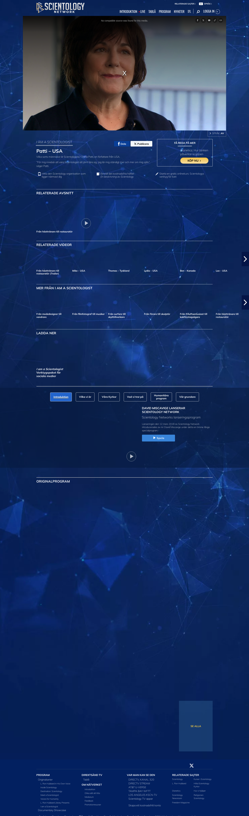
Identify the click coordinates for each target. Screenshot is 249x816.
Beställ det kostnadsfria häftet (117, 175)
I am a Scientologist (49, 806)
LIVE (142, 12)
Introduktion (90, 789)
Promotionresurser (93, 804)
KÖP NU (194, 160)
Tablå (86, 779)
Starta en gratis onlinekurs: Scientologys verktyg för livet (181, 175)
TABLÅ (152, 12)
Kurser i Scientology (203, 779)
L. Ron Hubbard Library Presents (54, 802)
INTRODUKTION (128, 12)
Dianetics (176, 790)
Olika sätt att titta (92, 793)
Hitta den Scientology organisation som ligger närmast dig (64, 175)
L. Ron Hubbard (179, 783)
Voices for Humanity (49, 799)
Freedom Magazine (181, 802)
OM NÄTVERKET (92, 784)
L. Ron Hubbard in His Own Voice (55, 783)
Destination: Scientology (51, 791)
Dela (122, 144)
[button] (245, 259)
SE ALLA (196, 726)
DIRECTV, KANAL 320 (141, 779)
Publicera (141, 143)
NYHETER (179, 12)
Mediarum (89, 797)
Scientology (177, 779)
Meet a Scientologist (49, 795)
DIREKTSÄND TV (92, 775)
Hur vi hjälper (200, 790)
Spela (158, 438)
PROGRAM (165, 12)
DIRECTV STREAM (139, 783)
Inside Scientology (48, 787)
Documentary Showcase (52, 810)
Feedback (89, 800)
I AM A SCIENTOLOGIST (54, 142)
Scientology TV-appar (140, 798)
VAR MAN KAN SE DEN (141, 775)
